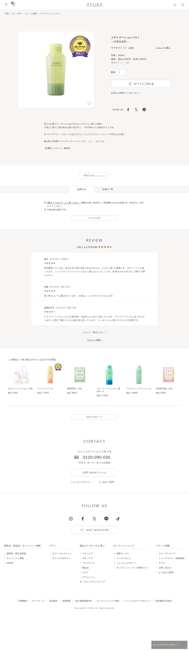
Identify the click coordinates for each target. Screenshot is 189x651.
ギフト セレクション (62, 560)
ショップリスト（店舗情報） (172, 565)
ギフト (85, 579)
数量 (113, 72)
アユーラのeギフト (61, 565)
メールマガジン (123, 565)
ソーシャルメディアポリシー (137, 608)
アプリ (162, 570)
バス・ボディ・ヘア (19, 14)
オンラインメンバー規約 (108, 608)
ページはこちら (94, 176)
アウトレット (88, 584)
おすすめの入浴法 (94, 221)
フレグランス (88, 570)
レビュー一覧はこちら (93, 337)
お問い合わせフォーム (94, 479)
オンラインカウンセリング (92, 588)
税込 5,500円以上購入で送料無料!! (157, 645)
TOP (7, 14)
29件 (131, 48)
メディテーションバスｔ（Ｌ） (79, 141)
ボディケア (87, 565)
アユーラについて (167, 560)
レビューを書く (163, 47)
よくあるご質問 (106, 489)
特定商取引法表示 (164, 608)
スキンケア (87, 560)
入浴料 (34, 14)
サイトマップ (38, 608)
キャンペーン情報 (15, 565)
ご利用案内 (22, 608)
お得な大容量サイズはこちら (125, 93)
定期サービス (122, 560)
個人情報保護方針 (83, 608)
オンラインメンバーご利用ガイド (132, 575)
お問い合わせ (165, 575)
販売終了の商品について (94, 422)
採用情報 (66, 608)
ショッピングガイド (80, 489)
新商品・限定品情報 (16, 560)
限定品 (85, 575)
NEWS (10, 570)
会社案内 (53, 608)
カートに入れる (141, 83)
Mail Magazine (98, 537)
